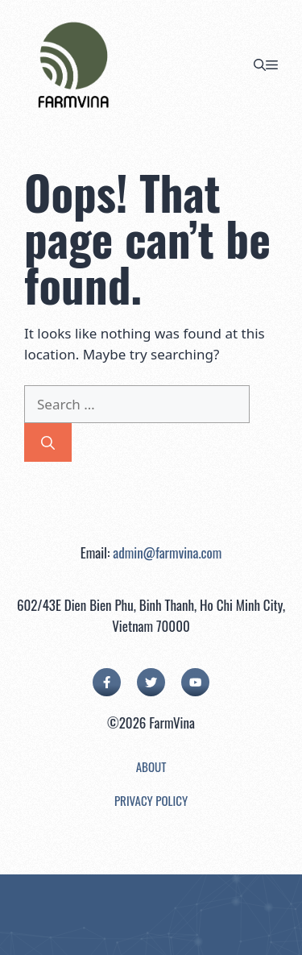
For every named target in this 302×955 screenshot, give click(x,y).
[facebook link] (107, 682)
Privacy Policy (151, 800)
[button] (260, 64)
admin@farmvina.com (167, 552)
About (151, 766)
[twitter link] (151, 682)
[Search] (48, 442)
